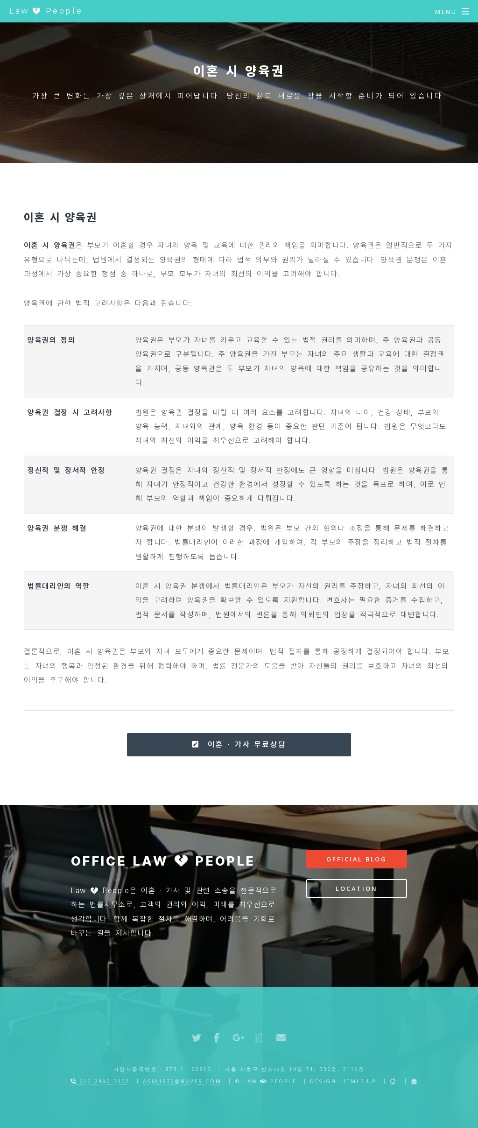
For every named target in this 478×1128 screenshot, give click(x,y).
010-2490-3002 (99, 1081)
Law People (46, 11)
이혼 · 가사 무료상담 (239, 744)
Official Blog (356, 859)
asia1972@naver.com (182, 1081)
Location (356, 888)
